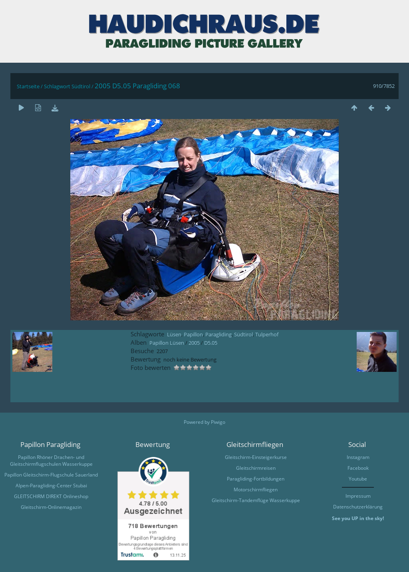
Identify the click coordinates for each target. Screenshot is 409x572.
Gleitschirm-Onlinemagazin (51, 507)
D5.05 (210, 342)
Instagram (358, 457)
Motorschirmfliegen (256, 489)
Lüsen (174, 334)
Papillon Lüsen (166, 342)
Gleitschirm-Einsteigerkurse (256, 457)
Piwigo (218, 422)
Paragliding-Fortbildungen (255, 478)
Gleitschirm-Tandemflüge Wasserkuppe (256, 500)
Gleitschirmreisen (256, 468)
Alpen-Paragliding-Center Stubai (51, 485)
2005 (194, 342)
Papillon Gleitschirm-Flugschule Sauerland (51, 474)
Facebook (358, 468)
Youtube (358, 478)
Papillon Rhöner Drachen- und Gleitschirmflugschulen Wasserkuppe (51, 460)
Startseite (28, 86)
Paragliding (218, 334)
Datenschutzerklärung (358, 506)
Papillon (193, 334)
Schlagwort (57, 86)
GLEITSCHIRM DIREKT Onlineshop (51, 496)
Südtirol (80, 86)
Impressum (358, 496)
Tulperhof (266, 334)
